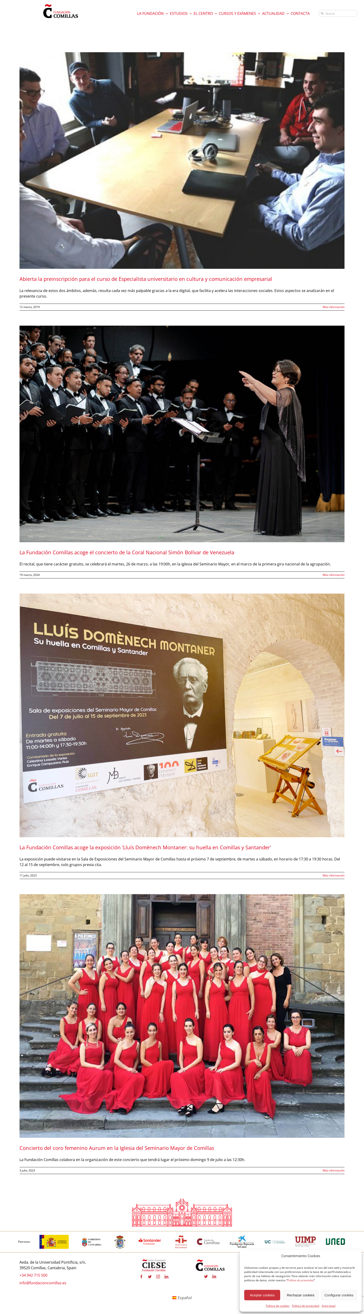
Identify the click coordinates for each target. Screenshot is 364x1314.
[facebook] (141, 1276)
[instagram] (158, 1276)
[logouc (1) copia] (275, 1236)
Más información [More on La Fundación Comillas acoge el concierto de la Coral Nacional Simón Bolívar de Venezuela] (333, 575)
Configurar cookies (339, 1295)
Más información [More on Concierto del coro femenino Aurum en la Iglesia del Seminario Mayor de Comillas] (333, 1171)
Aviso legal (328, 1306)
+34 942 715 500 (33, 1275)
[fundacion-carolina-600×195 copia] (208, 1240)
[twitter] (150, 1276)
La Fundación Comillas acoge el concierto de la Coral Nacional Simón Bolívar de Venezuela (127, 552)
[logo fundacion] (60, 4)
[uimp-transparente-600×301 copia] (305, 1238)
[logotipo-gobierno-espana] (54, 1236)
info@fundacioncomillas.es (43, 1282)
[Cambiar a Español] (182, 1298)
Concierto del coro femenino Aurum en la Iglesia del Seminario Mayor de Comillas (117, 1148)
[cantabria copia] (92, 1236)
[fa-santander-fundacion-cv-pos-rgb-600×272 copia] (149, 1236)
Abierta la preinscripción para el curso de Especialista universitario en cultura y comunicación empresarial (146, 278)
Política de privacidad (305, 1306)
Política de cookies (277, 1306)
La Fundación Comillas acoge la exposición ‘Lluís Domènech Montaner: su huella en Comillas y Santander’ (145, 847)
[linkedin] (166, 1276)
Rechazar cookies (300, 1295)
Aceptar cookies (262, 1295)
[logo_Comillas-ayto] (119, 1236)
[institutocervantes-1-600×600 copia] (181, 1236)
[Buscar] (338, 13)
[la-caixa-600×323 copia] (242, 1236)
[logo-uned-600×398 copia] (335, 1236)
